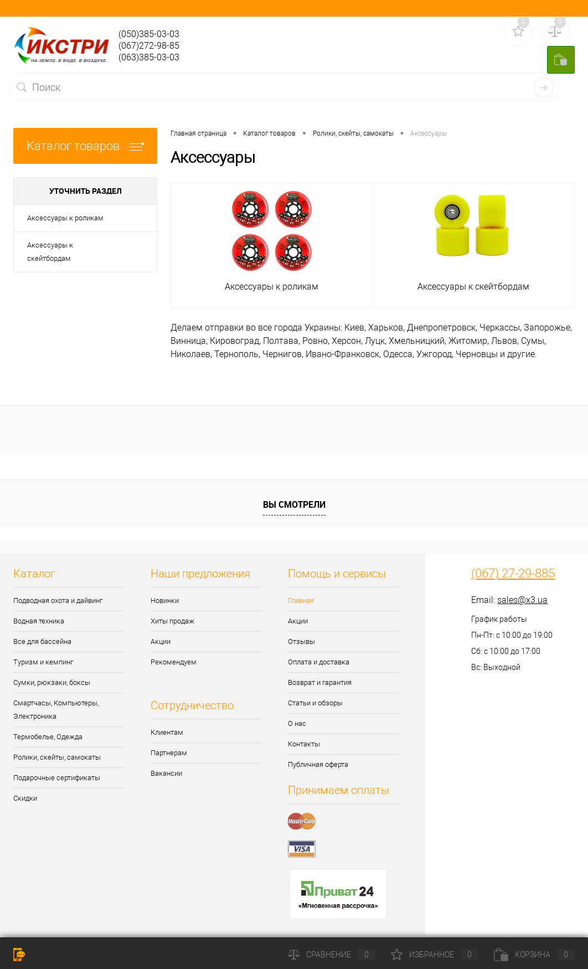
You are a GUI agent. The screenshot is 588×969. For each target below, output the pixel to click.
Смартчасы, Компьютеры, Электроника (56, 709)
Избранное (434, 954)
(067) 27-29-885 (513, 573)
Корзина (534, 954)
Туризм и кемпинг (43, 662)
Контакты (304, 744)
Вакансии (166, 773)
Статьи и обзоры (315, 703)
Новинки (165, 600)
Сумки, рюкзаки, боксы (51, 682)
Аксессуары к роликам (65, 218)
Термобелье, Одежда (47, 737)
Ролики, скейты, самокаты (57, 757)
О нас (297, 723)
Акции (161, 641)
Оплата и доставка (318, 662)
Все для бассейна (42, 641)
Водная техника (38, 621)
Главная (301, 600)
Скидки (25, 798)
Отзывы (301, 641)
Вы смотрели (294, 504)
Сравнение (331, 954)
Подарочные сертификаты (56, 778)
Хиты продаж (172, 621)
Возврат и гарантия (320, 682)
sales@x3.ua (522, 600)
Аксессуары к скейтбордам (50, 251)
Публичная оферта (318, 764)
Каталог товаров (85, 146)
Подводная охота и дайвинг (57, 600)
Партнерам (169, 753)
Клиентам (167, 732)
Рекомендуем (174, 662)
